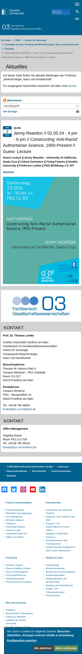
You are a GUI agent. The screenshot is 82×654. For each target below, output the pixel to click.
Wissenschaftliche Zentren (18, 568)
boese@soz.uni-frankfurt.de (19, 447)
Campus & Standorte (16, 617)
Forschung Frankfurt (15, 527)
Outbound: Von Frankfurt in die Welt (60, 518)
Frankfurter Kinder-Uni (16, 533)
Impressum (63, 467)
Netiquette (11, 476)
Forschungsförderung (16, 575)
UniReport (11, 523)
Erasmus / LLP (53, 523)
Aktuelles (9, 49)
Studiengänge (52, 565)
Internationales (53, 502)
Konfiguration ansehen (22, 640)
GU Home (6, 40)
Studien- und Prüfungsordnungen (55, 590)
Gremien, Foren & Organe (18, 627)
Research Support (14, 565)
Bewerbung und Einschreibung (60, 572)
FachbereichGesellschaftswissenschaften (26, 27)
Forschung (11, 558)
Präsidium (10, 610)
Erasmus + (51, 537)
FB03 (17, 40)
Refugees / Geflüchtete (57, 533)
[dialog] (43, 641)
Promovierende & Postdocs (19, 582)
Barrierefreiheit (39, 471)
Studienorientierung (55, 568)
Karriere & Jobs (13, 530)
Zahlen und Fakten (15, 537)
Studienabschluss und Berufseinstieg (56, 580)
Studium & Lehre (54, 558)
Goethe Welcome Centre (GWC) (57, 528)
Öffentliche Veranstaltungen (19, 513)
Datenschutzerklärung (17, 471)
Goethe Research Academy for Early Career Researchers (60, 549)
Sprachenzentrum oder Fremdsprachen (57, 542)
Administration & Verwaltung (19, 613)
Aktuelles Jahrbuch (15, 520)
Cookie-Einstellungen (61, 471)
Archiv (72, 85)
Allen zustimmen (66, 648)
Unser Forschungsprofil (17, 572)
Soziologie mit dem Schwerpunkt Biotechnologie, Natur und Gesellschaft (42, 44)
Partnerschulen (53, 595)
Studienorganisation (55, 575)
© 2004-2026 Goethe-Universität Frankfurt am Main (30, 467)
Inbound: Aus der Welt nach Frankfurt (59, 512)
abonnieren (12, 100)
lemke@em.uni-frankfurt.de (19, 409)
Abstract (9, 172)
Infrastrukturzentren (15, 578)
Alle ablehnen (43, 648)
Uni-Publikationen (14, 517)
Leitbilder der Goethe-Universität (16, 622)
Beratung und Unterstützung (59, 585)
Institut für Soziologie (35, 40)
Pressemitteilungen (15, 510)
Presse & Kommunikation (19, 502)
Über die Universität (16, 603)
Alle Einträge (10, 111)
